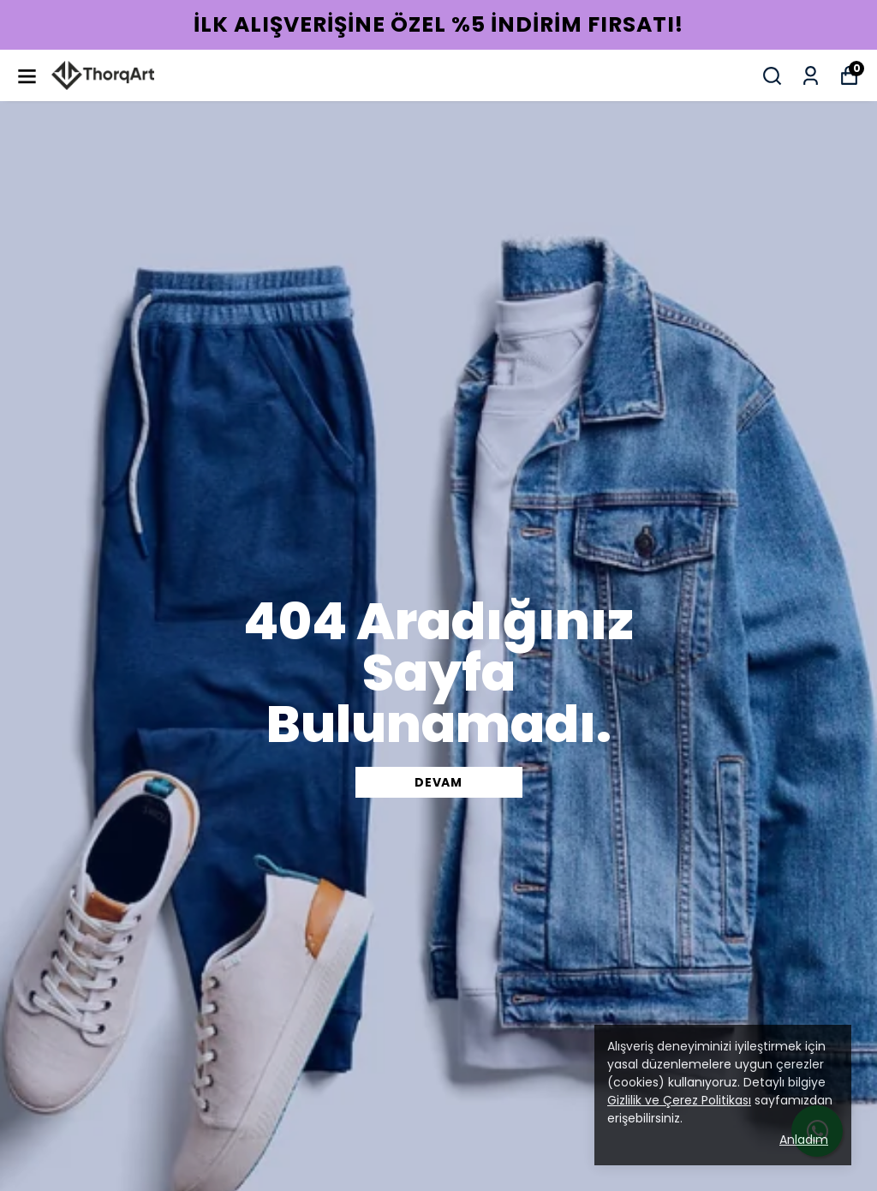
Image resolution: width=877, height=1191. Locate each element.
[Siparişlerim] (810, 76)
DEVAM (438, 782)
